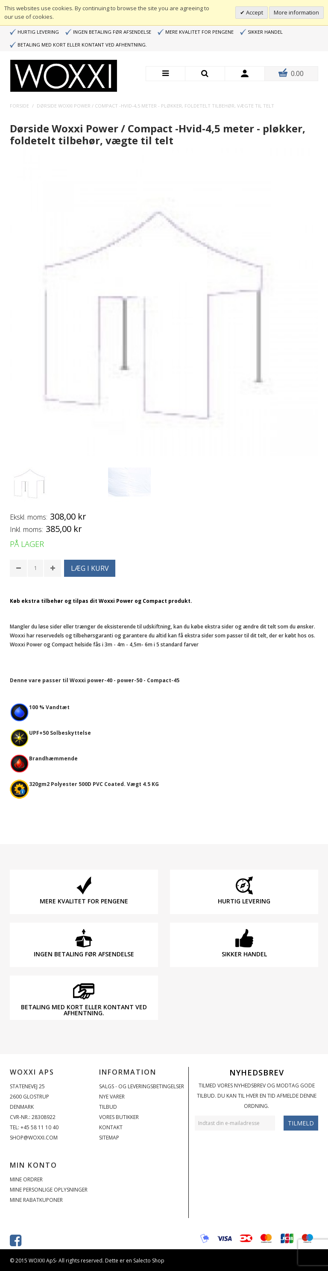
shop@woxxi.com (34, 1137)
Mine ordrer (26, 1179)
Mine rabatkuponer (36, 1200)
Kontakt (111, 1127)
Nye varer (112, 1096)
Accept (254, 12)
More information (296, 12)
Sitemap (109, 1137)
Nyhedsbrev (256, 1072)
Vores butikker (119, 1117)
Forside (19, 105)
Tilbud (108, 1106)
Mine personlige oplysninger (49, 1189)
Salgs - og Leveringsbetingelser (141, 1086)
